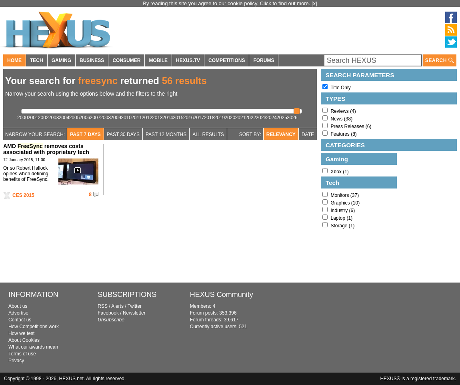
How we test (21, 333)
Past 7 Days (85, 134)
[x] (314, 3)
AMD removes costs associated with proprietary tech (46, 149)
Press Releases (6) (350, 126)
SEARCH (439, 61)
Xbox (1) (339, 171)
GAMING (61, 60)
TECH (36, 60)
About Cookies (24, 340)
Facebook (108, 313)
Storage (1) (342, 226)
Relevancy (281, 134)
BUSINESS (92, 60)
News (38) (341, 119)
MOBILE (158, 60)
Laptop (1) (341, 218)
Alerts (117, 306)
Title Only (340, 87)
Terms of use (22, 354)
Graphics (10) (345, 203)
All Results (208, 134)
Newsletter (134, 313)
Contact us (19, 320)
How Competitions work (33, 326)
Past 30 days (123, 134)
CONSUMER (126, 60)
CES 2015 (23, 195)
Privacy (16, 360)
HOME (14, 60)
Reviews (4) (343, 111)
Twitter (135, 306)
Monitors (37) (344, 195)
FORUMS (263, 60)
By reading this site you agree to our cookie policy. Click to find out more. (227, 3)
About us (17, 306)
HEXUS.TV (188, 60)
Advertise (18, 313)
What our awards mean (33, 347)
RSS (103, 306)
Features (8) (343, 134)
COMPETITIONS (226, 60)
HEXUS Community (221, 295)
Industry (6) (342, 210)
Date (308, 134)
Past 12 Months (166, 134)
